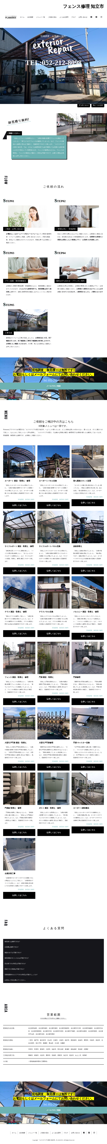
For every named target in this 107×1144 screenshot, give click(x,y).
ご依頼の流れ (52, 18)
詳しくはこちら (19, 509)
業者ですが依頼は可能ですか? (14, 973)
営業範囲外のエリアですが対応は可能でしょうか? (21, 978)
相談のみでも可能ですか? (13, 956)
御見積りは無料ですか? (12, 945)
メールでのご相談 (53, 390)
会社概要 (30, 18)
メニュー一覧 (40, 18)
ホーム (22, 18)
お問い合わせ (83, 18)
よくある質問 (64, 18)
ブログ (73, 18)
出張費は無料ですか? (11, 951)
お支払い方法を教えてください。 (16, 984)
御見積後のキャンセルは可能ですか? (17, 962)
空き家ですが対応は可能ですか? (15, 967)
